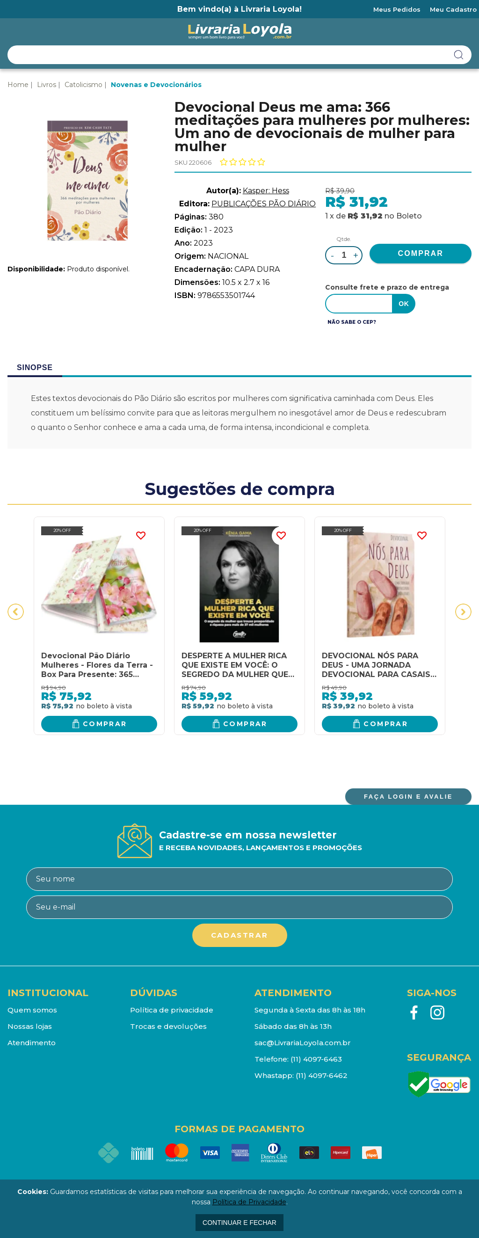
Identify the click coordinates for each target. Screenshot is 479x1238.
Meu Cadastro (453, 9)
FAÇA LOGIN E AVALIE (408, 796)
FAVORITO (140, 535)
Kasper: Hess (266, 190)
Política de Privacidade (249, 1202)
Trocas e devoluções (168, 1026)
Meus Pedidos (397, 9)
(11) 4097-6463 (316, 1059)
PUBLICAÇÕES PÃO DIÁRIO (263, 203)
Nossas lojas (29, 1026)
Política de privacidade (171, 1009)
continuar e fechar (239, 1222)
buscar (458, 54)
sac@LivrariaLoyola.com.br (302, 1042)
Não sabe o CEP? (351, 322)
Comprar (105, 724)
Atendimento (31, 1042)
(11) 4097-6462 (322, 1075)
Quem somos (32, 1009)
